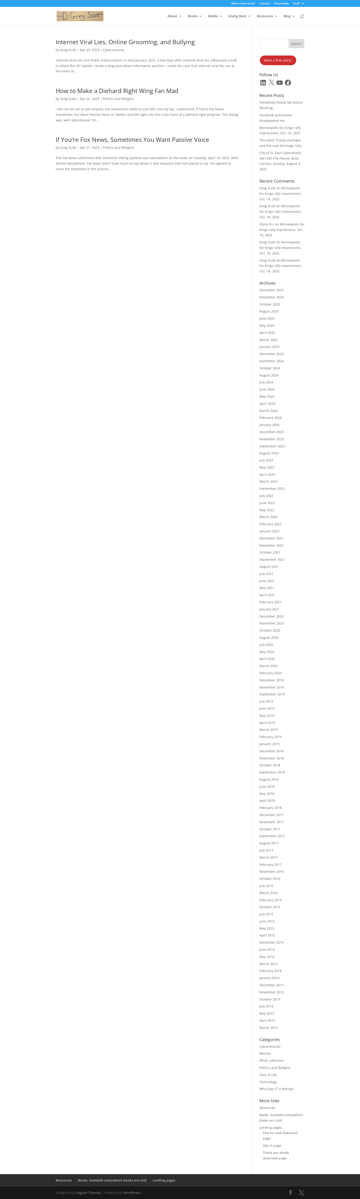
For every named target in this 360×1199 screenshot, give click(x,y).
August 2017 (269, 843)
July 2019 (266, 701)
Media (213, 16)
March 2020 (268, 666)
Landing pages (270, 1127)
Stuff (296, 3)
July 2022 (266, 495)
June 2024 (267, 389)
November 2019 (271, 687)
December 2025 (271, 290)
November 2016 (271, 871)
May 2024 (266, 396)
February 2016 (270, 900)
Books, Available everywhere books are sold (112, 1180)
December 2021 (271, 538)
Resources (265, 16)
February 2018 (270, 807)
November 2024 (271, 361)
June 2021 (267, 581)
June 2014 (267, 949)
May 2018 (266, 793)
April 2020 (267, 658)
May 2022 (266, 510)
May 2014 (266, 956)
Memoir (265, 1053)
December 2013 (271, 985)
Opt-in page (272, 1145)
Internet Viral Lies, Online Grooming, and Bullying (125, 42)
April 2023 (267, 474)
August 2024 (269, 375)
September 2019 (272, 694)
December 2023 (271, 432)
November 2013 (271, 992)
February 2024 (270, 417)
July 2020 (266, 644)
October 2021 (269, 552)
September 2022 (272, 488)
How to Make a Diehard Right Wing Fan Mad (117, 91)
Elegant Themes (88, 1192)
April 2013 (267, 1020)
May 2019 (266, 715)
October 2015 (269, 907)
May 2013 (266, 1013)
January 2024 (269, 425)
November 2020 (271, 623)
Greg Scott (68, 50)
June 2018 (267, 786)
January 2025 (269, 346)
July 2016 (266, 886)
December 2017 (271, 815)
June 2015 (267, 921)
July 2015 (266, 914)
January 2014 (269, 978)
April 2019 (267, 723)
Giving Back (237, 16)
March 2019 (268, 729)
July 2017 (266, 850)
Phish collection (271, 1060)
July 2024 (266, 382)
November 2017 (271, 822)
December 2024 (271, 354)
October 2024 (269, 368)
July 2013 (266, 1006)
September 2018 (272, 772)
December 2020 (271, 616)
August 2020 (269, 637)
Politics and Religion (118, 98)
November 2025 (271, 297)
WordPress (132, 1192)
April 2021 (267, 595)
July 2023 (266, 460)
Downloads (281, 3)
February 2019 (270, 737)
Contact (264, 3)
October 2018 (269, 765)
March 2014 (268, 964)
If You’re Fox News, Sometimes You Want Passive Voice (132, 139)
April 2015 (267, 935)
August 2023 (269, 453)
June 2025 (267, 318)
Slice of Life (268, 1075)
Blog (287, 16)
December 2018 (271, 751)
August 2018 (269, 779)
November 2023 (271, 439)
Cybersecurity (113, 50)
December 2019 (271, 680)
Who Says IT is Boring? (276, 1089)
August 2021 (269, 566)
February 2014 (270, 971)
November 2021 (271, 545)
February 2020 (270, 673)
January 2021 (269, 609)
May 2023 (266, 467)
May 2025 (266, 325)
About (172, 16)
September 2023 (272, 446)
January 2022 (269, 531)
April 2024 (267, 403)
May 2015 (266, 928)
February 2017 (270, 864)
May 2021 (266, 588)
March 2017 (268, 857)
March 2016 (268, 893)
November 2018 (271, 758)
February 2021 (270, 602)
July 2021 (266, 574)
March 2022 (268, 517)
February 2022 (270, 524)
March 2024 (268, 410)
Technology (268, 1082)
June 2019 (267, 708)
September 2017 (272, 836)
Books (192, 16)
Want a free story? (243, 3)
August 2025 (269, 311)
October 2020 (269, 630)
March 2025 (268, 340)
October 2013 (269, 999)
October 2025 (269, 304)
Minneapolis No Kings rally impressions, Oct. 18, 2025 (280, 193)
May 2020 (266, 652)
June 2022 (267, 503)
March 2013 (268, 1027)
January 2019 (269, 744)
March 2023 (268, 481)
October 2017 (269, 829)
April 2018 (267, 800)
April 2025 (267, 332)
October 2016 (269, 878)
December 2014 (271, 942)
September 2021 (272, 559)
